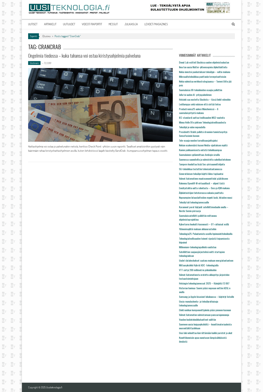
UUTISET (32, 24)
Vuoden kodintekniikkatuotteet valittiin (197, 319)
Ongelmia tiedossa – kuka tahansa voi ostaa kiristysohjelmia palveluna (84, 55)
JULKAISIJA (131, 24)
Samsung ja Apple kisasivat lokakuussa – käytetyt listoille (206, 297)
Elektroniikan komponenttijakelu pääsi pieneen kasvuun (205, 310)
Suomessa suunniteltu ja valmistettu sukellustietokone (205, 159)
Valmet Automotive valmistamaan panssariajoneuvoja (204, 315)
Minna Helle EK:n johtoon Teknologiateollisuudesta (202, 122)
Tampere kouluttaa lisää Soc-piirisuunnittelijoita (202, 164)
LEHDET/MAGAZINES (156, 24)
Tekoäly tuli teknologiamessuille (194, 202)
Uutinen (34, 63)
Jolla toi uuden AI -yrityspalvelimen (195, 95)
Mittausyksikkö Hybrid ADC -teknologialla (198, 265)
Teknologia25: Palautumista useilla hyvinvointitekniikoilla (205, 234)
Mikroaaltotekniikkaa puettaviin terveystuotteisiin (202, 76)
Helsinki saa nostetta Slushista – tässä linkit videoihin (204, 99)
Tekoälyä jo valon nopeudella (192, 127)
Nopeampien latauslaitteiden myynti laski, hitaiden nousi (205, 197)
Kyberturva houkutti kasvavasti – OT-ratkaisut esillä (204, 224)
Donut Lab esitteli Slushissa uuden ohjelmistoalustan (204, 62)
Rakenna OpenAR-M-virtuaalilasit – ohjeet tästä (201, 183)
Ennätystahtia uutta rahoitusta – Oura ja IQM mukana (204, 188)
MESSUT (113, 24)
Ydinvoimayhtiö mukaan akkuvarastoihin (197, 229)
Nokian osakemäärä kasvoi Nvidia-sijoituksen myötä (203, 145)
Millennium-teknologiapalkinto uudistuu (197, 247)
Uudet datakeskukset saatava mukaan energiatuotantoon (206, 260)
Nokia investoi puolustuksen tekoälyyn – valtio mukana (204, 72)
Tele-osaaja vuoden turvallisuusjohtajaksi (198, 140)
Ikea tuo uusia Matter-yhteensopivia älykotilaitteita (203, 67)
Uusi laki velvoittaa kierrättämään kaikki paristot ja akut (205, 333)
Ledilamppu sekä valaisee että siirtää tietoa (200, 104)
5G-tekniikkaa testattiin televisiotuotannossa (200, 169)
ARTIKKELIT (50, 24)
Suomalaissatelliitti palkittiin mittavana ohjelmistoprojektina (198, 217)
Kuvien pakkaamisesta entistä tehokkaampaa (200, 150)
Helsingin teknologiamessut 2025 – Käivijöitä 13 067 (204, 283)
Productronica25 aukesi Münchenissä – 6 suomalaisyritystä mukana (198, 111)
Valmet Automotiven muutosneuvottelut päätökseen (203, 178)
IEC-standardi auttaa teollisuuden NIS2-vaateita (202, 117)
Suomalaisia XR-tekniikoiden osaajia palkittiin (200, 90)
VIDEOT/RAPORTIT (92, 24)
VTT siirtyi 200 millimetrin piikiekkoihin (197, 270)
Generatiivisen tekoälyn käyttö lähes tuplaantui (201, 174)
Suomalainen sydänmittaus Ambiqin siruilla (199, 155)
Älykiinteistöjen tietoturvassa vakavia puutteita (201, 193)
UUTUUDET (69, 24)
